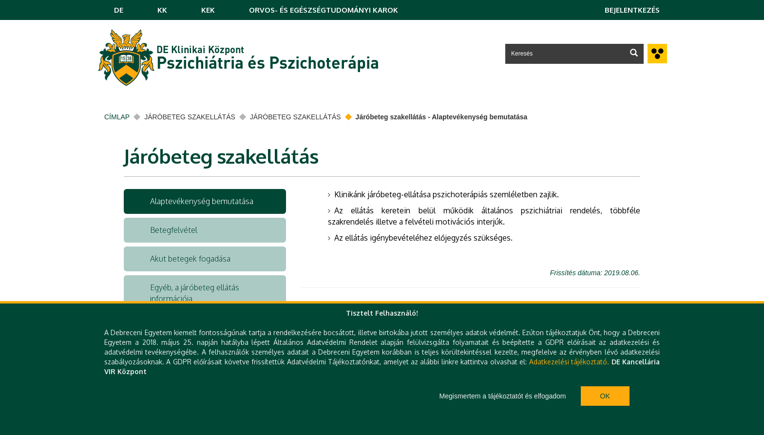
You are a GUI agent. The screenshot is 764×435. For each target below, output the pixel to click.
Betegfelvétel (173, 230)
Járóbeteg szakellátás (189, 117)
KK (162, 10)
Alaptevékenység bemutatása (201, 201)
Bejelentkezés (632, 10)
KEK (208, 10)
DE (118, 10)
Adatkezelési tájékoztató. (569, 362)
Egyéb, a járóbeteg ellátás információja (194, 293)
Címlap (117, 117)
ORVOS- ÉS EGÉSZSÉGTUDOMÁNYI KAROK (323, 10)
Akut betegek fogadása (190, 259)
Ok (605, 396)
